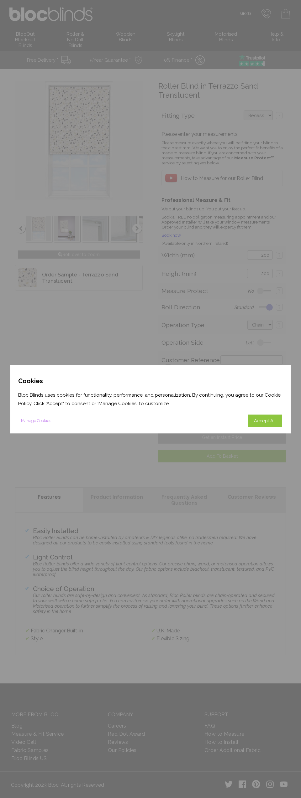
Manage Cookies (36, 420)
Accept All (265, 420)
